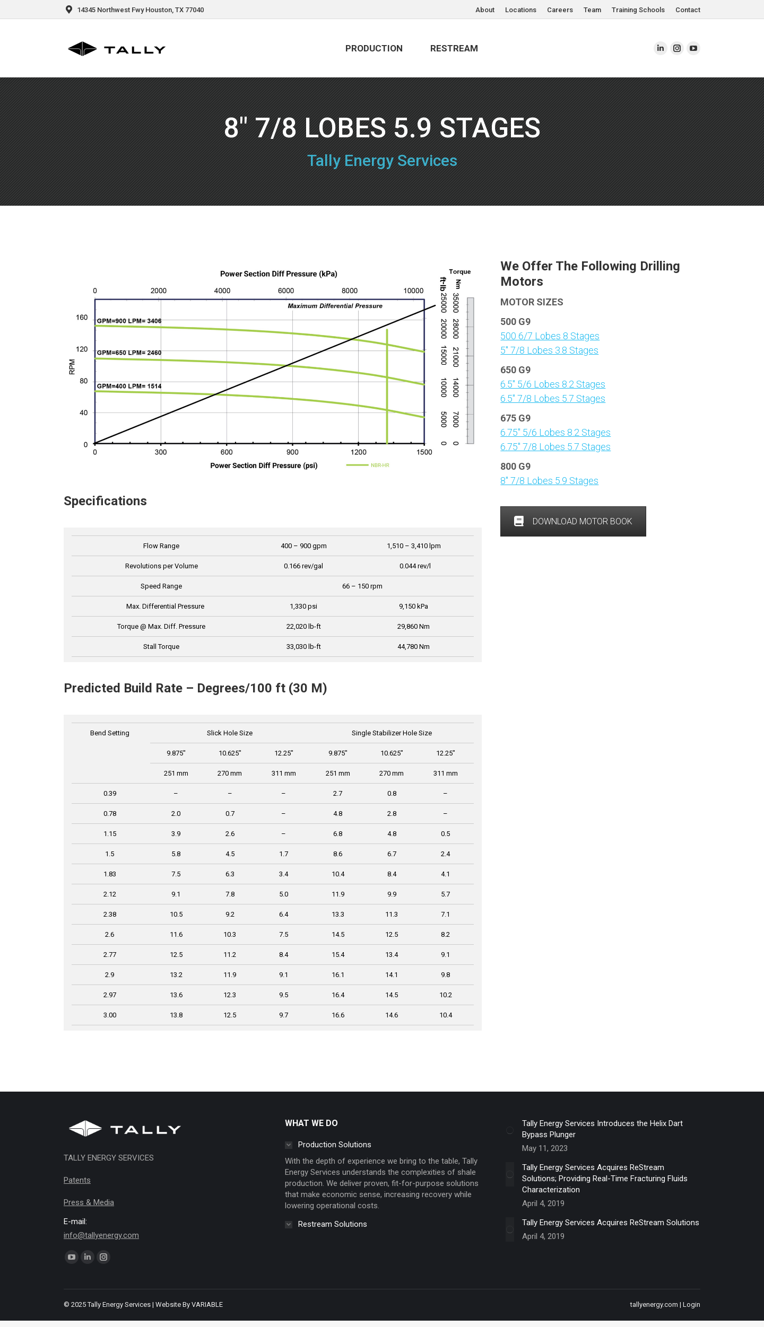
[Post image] (510, 1130)
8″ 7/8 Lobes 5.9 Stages (549, 480)
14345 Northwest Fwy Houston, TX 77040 (134, 10)
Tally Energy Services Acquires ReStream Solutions (610, 1222)
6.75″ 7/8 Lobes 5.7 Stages (555, 446)
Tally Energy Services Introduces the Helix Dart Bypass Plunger (602, 1129)
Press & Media (89, 1202)
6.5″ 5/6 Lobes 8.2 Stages (552, 384)
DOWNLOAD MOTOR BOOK (573, 521)
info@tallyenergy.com (101, 1235)
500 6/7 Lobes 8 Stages (550, 335)
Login (691, 1304)
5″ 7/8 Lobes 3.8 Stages (549, 350)
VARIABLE (207, 1304)
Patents (77, 1180)
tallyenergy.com (654, 1304)
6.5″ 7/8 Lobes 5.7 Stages (552, 398)
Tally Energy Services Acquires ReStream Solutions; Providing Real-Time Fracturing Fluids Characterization (605, 1178)
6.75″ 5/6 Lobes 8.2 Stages (555, 432)
